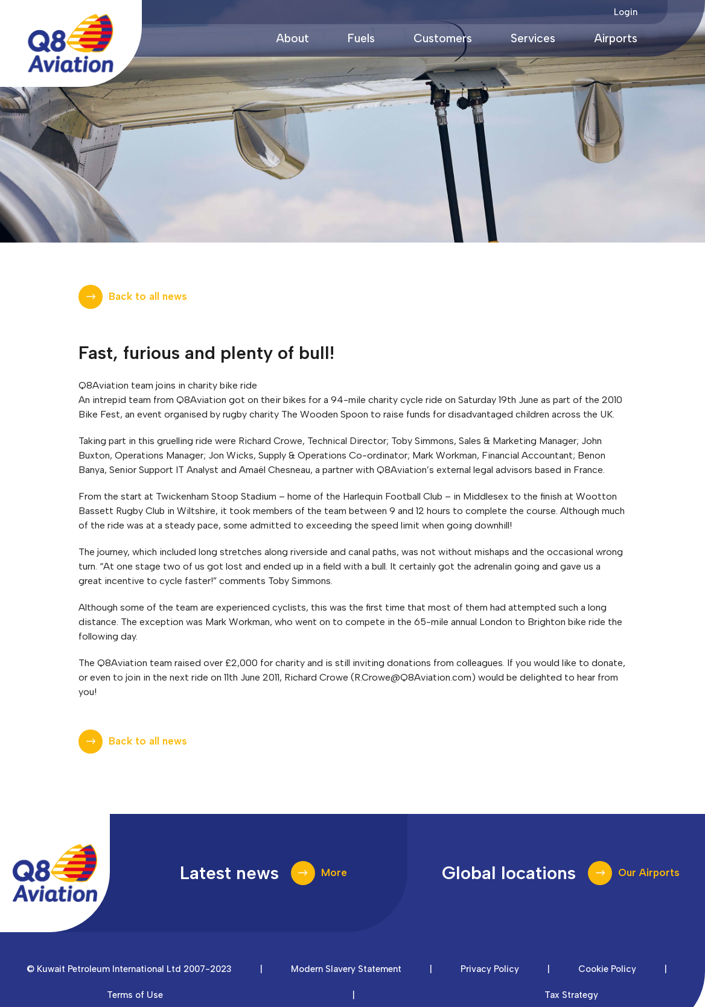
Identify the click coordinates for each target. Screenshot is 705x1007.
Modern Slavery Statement (346, 969)
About (292, 38)
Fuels (361, 38)
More (334, 872)
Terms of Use (135, 995)
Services (533, 38)
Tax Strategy (571, 995)
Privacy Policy (490, 969)
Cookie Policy (607, 969)
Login (625, 12)
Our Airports (649, 872)
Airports (615, 38)
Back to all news (148, 296)
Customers (442, 38)
